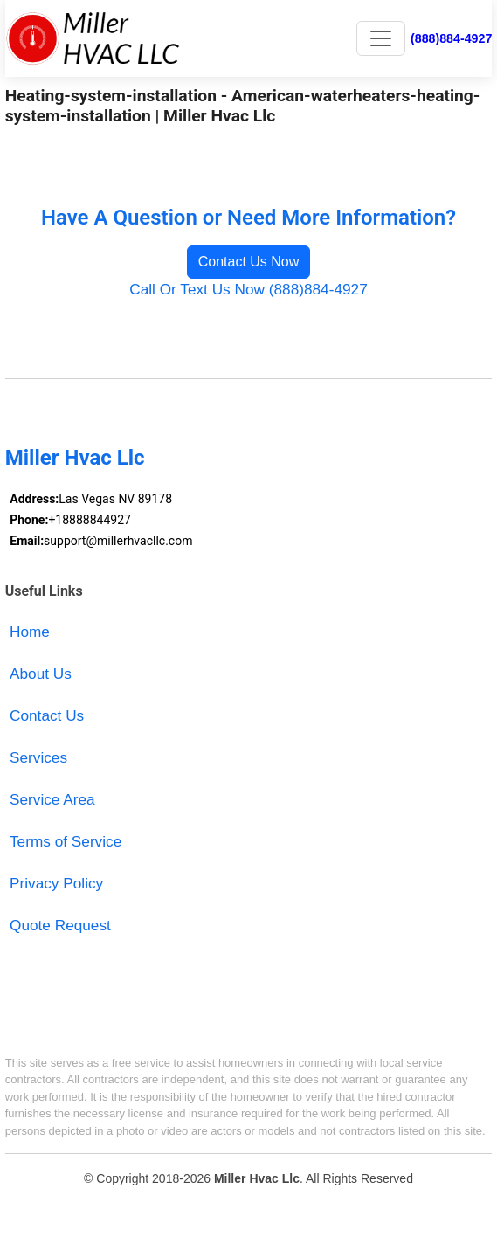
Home (30, 631)
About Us (41, 673)
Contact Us (47, 715)
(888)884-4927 (451, 38)
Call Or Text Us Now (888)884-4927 (248, 289)
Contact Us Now (249, 261)
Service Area (52, 799)
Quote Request (60, 925)
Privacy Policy (56, 883)
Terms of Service (65, 841)
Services (38, 757)
